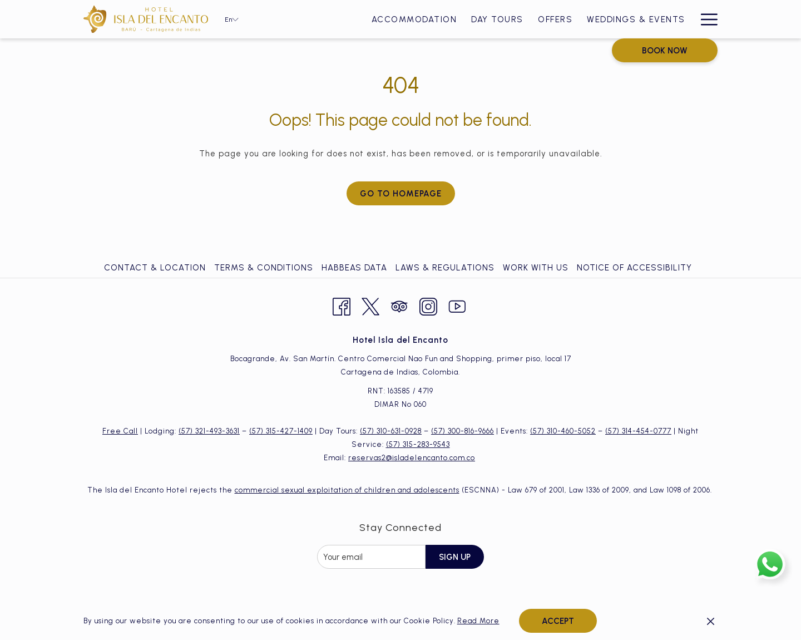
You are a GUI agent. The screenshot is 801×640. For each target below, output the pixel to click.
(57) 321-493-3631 (209, 431)
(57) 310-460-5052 (563, 431)
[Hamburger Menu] (705, 19)
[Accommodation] (414, 19)
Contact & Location (155, 268)
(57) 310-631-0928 (391, 431)
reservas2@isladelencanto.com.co (411, 458)
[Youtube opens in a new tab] (457, 305)
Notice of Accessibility (634, 268)
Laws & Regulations (445, 268)
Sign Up (455, 557)
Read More (478, 621)
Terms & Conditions (263, 268)
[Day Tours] (497, 19)
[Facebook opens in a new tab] (341, 305)
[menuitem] (156, 267)
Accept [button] (558, 621)
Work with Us (535, 268)
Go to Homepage (401, 194)
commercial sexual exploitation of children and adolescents (347, 490)
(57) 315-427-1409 (281, 431)
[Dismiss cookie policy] (711, 621)
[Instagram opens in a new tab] (428, 305)
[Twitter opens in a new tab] (370, 305)
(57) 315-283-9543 (418, 444)
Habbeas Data (354, 268)
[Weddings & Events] (636, 19)
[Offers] (555, 19)
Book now (665, 51)
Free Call (120, 431)
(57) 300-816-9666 (462, 431)
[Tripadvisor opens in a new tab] (399, 305)
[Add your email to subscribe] (371, 557)
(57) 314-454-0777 (638, 431)
